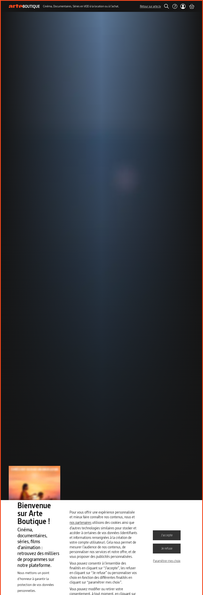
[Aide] (174, 6)
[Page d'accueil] (24, 6)
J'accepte (167, 535)
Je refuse (166, 548)
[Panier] (191, 6)
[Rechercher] (166, 6)
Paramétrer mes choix (166, 561)
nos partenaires (80, 522)
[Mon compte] (183, 6)
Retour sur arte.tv (150, 6)
